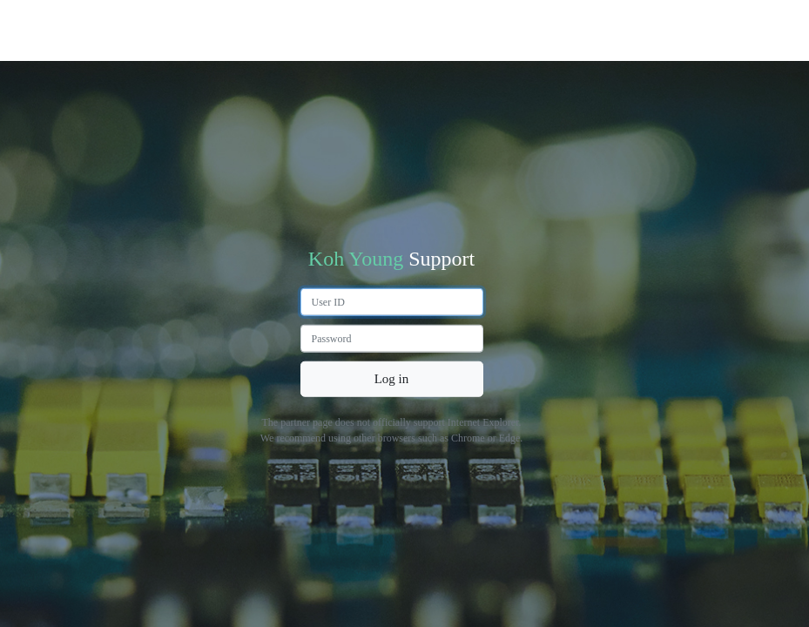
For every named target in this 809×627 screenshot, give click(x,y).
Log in (391, 379)
